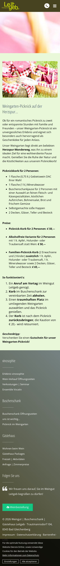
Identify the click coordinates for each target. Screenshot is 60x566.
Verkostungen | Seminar (15, 384)
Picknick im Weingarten (15, 424)
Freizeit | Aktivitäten (13, 459)
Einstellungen (10, 561)
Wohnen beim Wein (13, 448)
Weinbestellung (18, 507)
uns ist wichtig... (11, 419)
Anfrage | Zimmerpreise (15, 464)
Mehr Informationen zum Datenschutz (20, 555)
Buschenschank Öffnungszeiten (19, 413)
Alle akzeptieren (29, 561)
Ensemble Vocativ (12, 389)
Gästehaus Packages (13, 453)
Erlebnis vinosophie (13, 373)
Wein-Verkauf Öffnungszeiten (18, 379)
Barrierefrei (49, 534)
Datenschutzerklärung (29, 534)
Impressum (8, 534)
